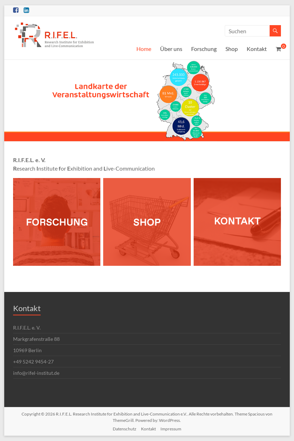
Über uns (171, 48)
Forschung (204, 48)
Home (143, 48)
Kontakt (257, 48)
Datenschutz (124, 428)
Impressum (170, 428)
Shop (231, 48)
